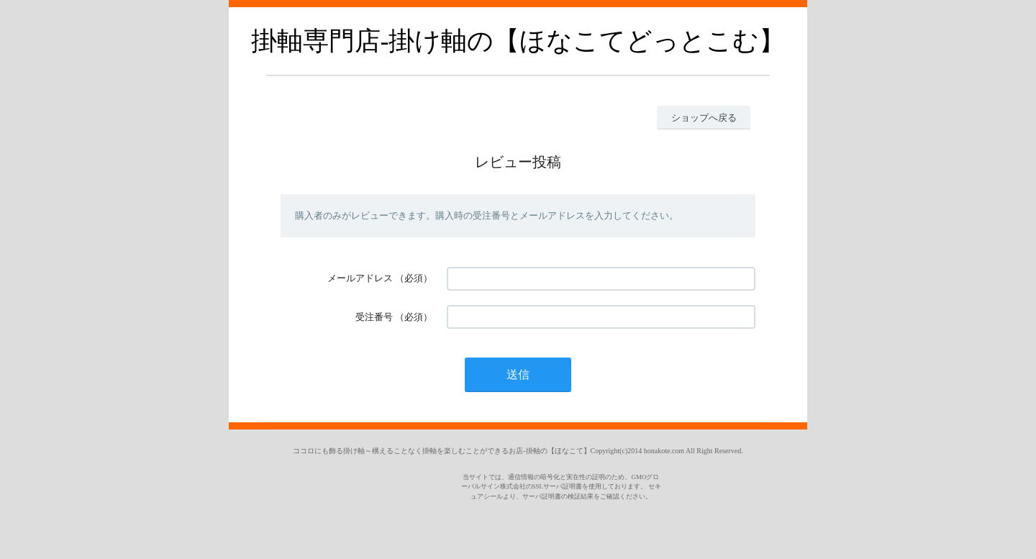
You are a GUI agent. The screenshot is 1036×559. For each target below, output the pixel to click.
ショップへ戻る (704, 117)
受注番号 (374, 317)
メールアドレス (360, 278)
